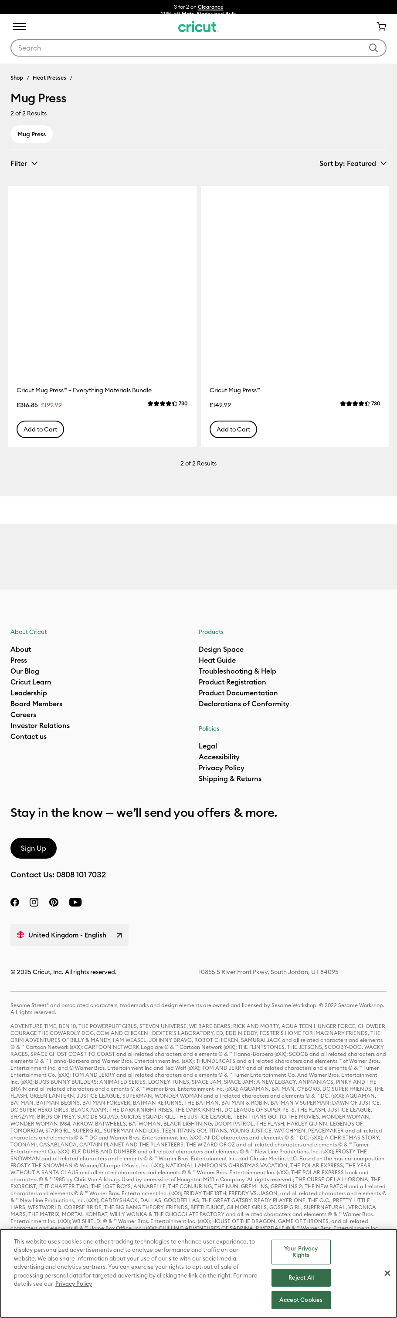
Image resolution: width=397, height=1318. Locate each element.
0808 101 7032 (81, 875)
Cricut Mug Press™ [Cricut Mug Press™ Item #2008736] (235, 390)
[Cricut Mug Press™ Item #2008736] (295, 280)
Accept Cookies (300, 1299)
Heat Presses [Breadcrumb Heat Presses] (49, 77)
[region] (198, 1273)
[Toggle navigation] (19, 26)
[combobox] (198, 48)
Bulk (230, 13)
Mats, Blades (197, 13)
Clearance (211, 6)
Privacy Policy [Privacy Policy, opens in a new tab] (73, 1283)
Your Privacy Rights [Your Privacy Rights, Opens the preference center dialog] (301, 1252)
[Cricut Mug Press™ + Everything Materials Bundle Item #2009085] (102, 280)
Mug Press (31, 134)
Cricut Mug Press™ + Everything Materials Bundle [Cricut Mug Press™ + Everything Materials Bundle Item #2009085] (84, 390)
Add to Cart (40, 429)
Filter (18, 163)
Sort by (347, 163)
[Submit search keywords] (373, 48)
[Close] (387, 1273)
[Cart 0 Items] (378, 26)
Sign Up (33, 848)
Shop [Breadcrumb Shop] (16, 77)
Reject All (301, 1277)
